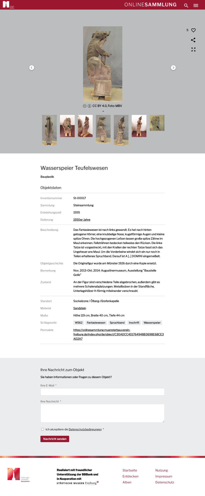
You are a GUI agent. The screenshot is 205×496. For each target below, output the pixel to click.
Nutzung (161, 470)
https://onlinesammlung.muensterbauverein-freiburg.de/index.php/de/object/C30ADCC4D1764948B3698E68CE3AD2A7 (118, 334)
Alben (127, 482)
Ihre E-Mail (47, 385)
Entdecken (130, 476)
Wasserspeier (152, 322)
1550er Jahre (81, 219)
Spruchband (117, 322)
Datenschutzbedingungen (85, 429)
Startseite (130, 470)
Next (173, 67)
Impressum (163, 476)
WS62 (78, 322)
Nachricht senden (54, 439)
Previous (31, 67)
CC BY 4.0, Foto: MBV (102, 106)
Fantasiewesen (96, 322)
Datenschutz (164, 482)
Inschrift (134, 322)
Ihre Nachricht (49, 401)
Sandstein (79, 308)
